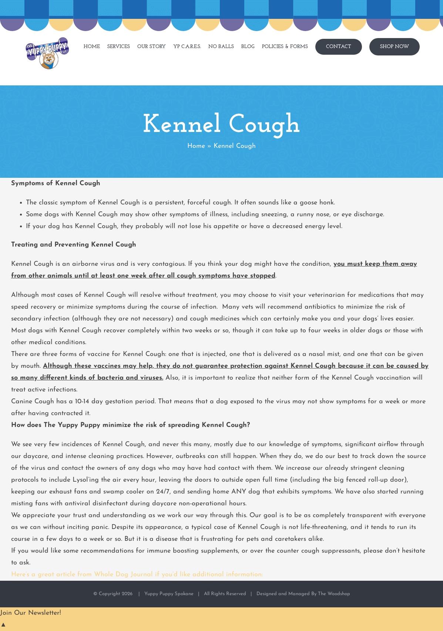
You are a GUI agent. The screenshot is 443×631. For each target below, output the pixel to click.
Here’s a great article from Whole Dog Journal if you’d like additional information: (137, 574)
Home (196, 146)
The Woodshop (334, 593)
